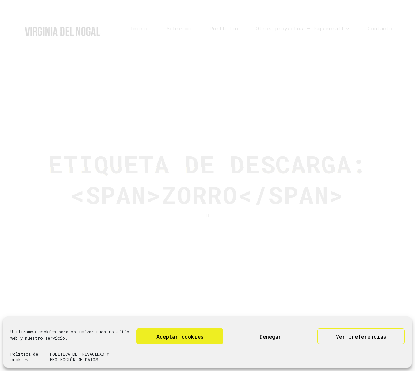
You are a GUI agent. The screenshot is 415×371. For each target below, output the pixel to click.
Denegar (271, 336)
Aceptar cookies (179, 336)
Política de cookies (24, 356)
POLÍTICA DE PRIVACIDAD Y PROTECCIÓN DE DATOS (79, 356)
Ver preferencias (361, 336)
